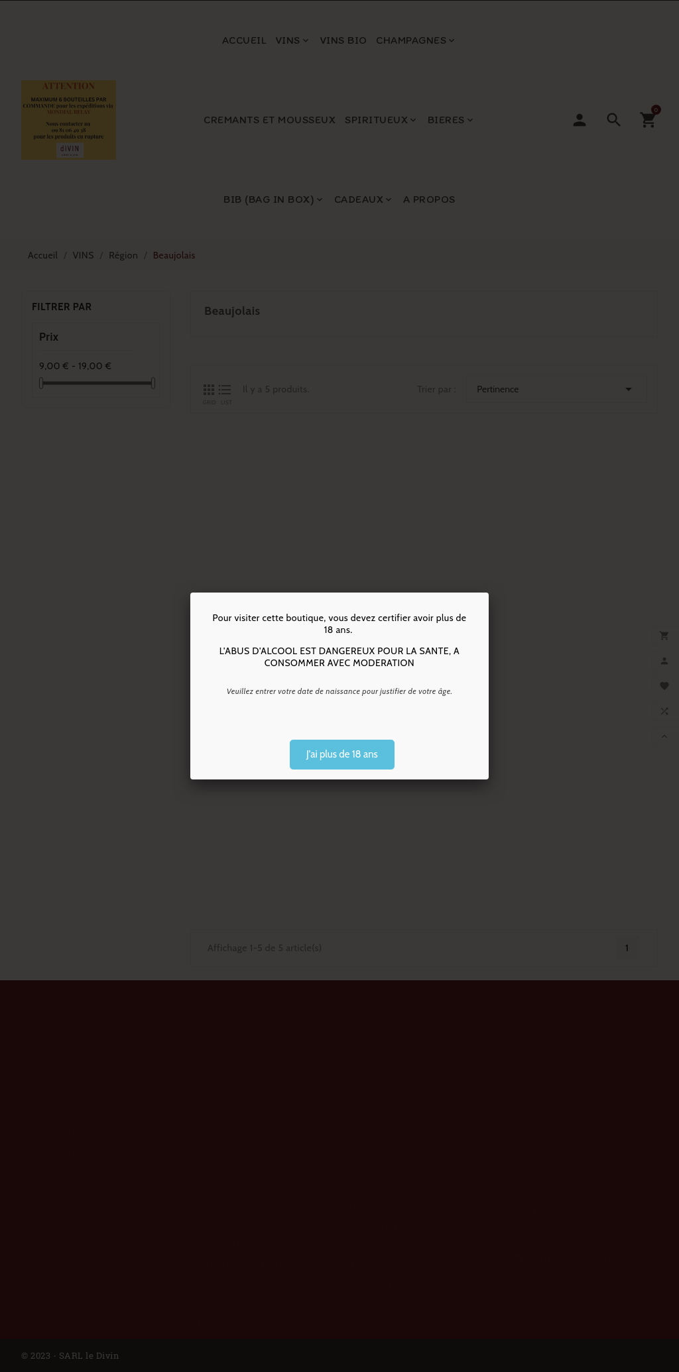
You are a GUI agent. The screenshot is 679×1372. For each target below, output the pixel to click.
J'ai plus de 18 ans (342, 754)
